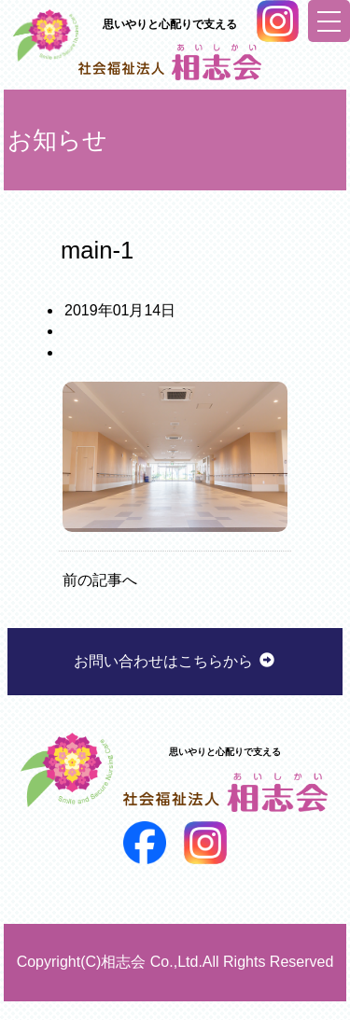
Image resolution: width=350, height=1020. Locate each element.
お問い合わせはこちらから (174, 661)
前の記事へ (100, 580)
